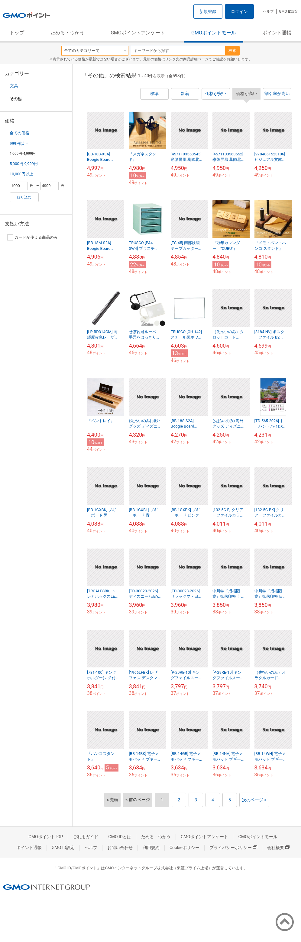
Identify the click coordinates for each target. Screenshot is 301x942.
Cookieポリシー (184, 847)
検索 (232, 50)
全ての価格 (19, 133)
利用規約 (151, 847)
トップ (17, 33)
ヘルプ (268, 11)
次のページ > (254, 799)
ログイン (239, 11)
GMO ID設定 (289, 11)
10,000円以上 (21, 174)
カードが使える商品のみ (32, 237)
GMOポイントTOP (45, 836)
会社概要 (278, 847)
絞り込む (24, 197)
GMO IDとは (119, 836)
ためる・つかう (67, 33)
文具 (14, 85)
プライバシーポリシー (233, 847)
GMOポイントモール (213, 33)
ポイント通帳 (276, 33)
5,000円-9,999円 (24, 163)
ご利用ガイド (85, 836)
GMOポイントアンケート (138, 33)
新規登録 (207, 11)
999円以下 (19, 143)
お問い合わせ (120, 847)
